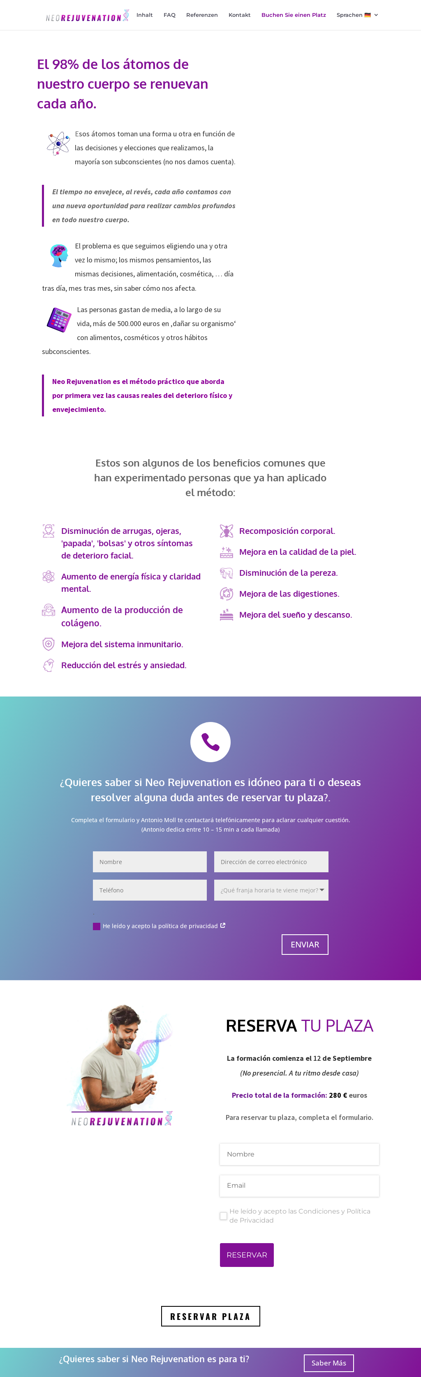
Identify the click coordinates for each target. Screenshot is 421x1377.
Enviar (305, 947)
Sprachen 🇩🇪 (354, 15)
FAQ (170, 15)
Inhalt (144, 15)
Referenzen (202, 15)
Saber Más (329, 1363)
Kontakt (240, 15)
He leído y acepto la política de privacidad (159, 929)
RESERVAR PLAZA (210, 1319)
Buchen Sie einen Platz (293, 15)
